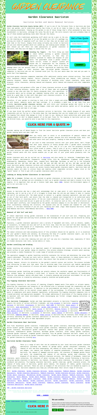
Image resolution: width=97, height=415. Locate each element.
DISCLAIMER (86, 12)
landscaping (56, 248)
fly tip (54, 71)
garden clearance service (41, 111)
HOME (64, 12)
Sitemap (8, 401)
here (34, 337)
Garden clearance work (15, 157)
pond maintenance (22, 307)
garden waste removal (46, 364)
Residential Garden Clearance (38, 375)
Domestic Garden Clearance (57, 382)
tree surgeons (55, 303)
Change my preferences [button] (70, 409)
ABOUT (73, 12)
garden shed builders (49, 307)
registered (49, 67)
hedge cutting (45, 315)
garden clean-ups (59, 362)
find (12, 326)
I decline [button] (61, 409)
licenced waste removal (81, 350)
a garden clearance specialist (27, 223)
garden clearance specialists (37, 316)
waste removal (57, 313)
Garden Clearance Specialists (28, 373)
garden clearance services (29, 165)
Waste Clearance (78, 377)
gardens (26, 45)
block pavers (71, 305)
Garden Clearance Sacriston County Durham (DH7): (25, 26)
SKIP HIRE (50, 305)
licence (78, 180)
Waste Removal (22, 377)
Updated (26, 401)
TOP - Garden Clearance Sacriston (19, 388)
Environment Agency (80, 182)
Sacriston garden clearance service (28, 104)
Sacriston (46, 157)
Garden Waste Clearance (16, 375)
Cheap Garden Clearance (51, 379)
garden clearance (61, 54)
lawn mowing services (15, 311)
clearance (51, 95)
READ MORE (50, 208)
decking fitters (61, 309)
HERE (60, 182)
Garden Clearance (18, 371)
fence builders (12, 313)
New (22, 401)
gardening (34, 37)
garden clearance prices (69, 130)
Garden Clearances (60, 380)
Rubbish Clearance (47, 373)
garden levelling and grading (28, 271)
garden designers (81, 313)
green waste (69, 152)
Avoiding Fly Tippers (38, 52)
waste (32, 60)
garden (17, 28)
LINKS (68, 12)
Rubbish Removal (69, 371)
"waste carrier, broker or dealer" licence (47, 61)
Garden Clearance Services (37, 371)
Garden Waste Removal (59, 375)
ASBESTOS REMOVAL (22, 315)
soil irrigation (61, 311)
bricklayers (30, 305)
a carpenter (35, 313)
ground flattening (72, 358)
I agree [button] (54, 409)
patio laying (37, 309)
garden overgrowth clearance (75, 346)
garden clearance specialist (67, 195)
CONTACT (79, 12)
